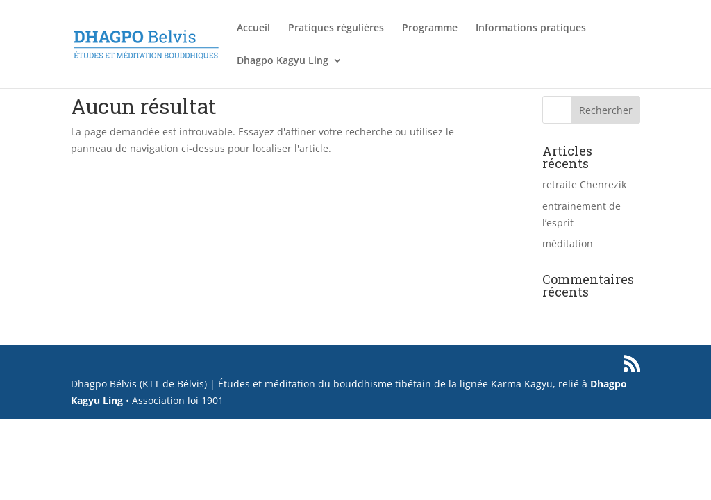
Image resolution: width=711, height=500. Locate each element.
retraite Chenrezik (584, 184)
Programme (430, 28)
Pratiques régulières (336, 28)
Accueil (253, 28)
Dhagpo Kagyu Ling (282, 61)
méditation (567, 243)
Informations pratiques (531, 28)
